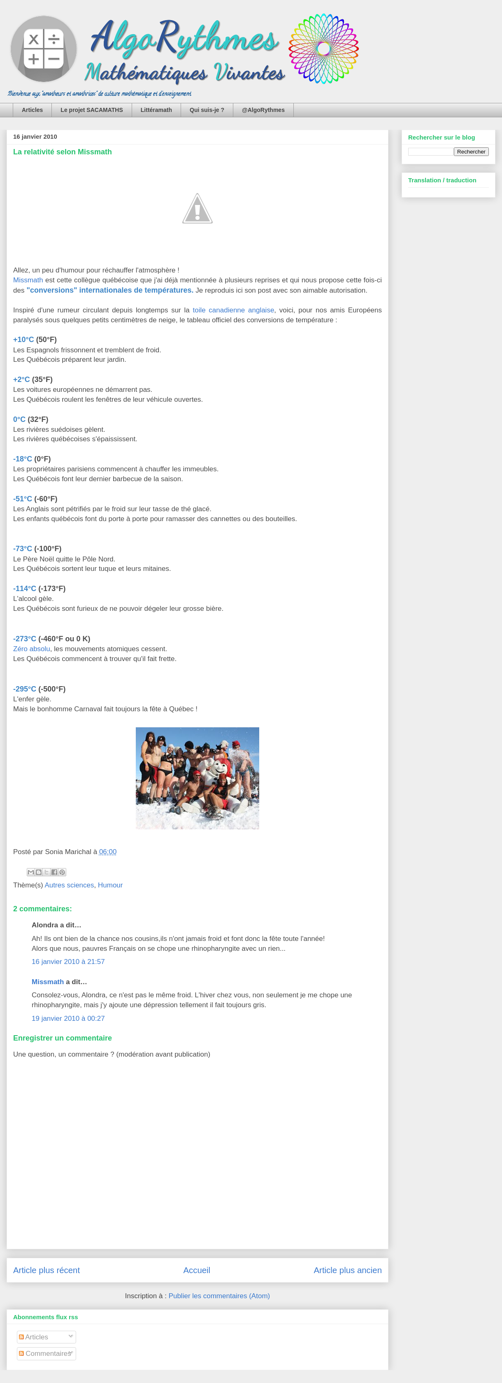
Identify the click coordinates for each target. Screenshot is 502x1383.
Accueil (196, 1270)
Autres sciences (69, 885)
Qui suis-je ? (207, 110)
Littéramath (156, 110)
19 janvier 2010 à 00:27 (68, 1018)
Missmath (28, 280)
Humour (110, 885)
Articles (32, 110)
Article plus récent (46, 1270)
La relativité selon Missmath (62, 152)
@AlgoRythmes (263, 110)
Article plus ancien (348, 1270)
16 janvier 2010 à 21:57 (68, 962)
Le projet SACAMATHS (91, 110)
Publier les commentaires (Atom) (219, 1296)
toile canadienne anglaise (233, 310)
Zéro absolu (31, 649)
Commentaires (45, 1353)
